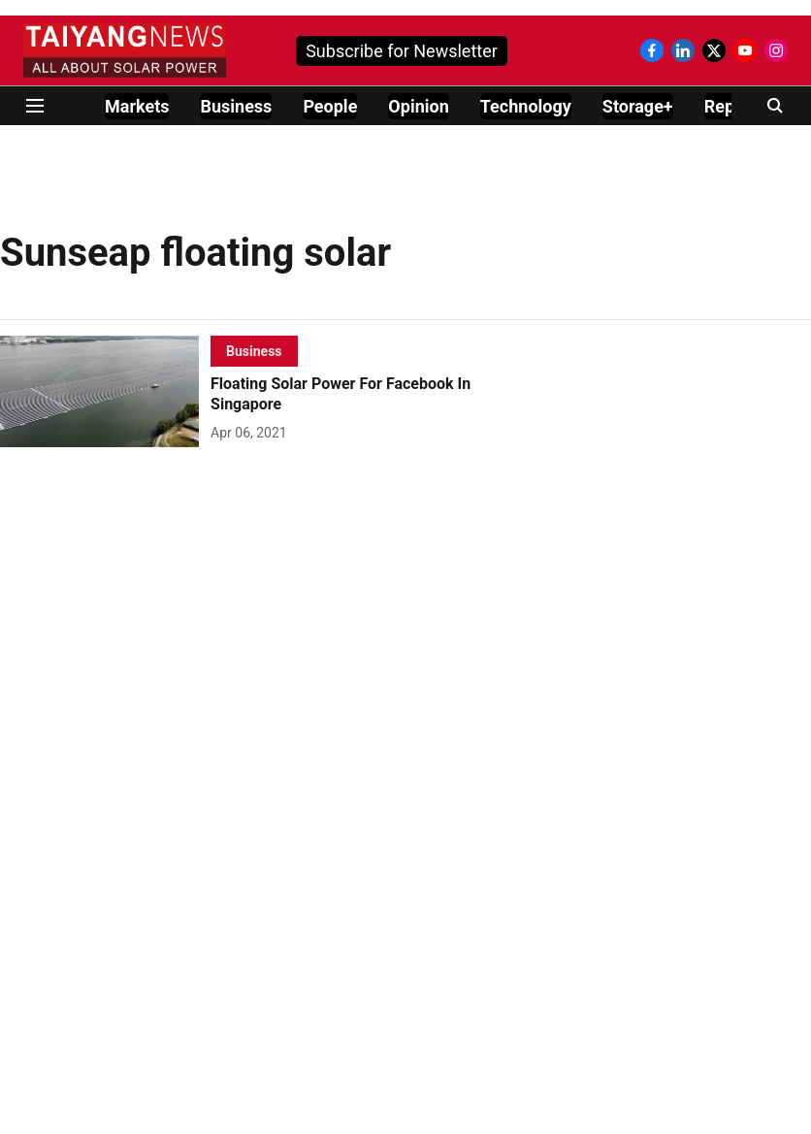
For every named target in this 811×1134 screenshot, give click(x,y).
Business (236, 106)
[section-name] (254, 350)
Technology (525, 106)
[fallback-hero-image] (105, 391)
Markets (137, 106)
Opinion (418, 106)
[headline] (369, 394)
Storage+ (637, 106)
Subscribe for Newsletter (402, 51)
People (330, 106)
